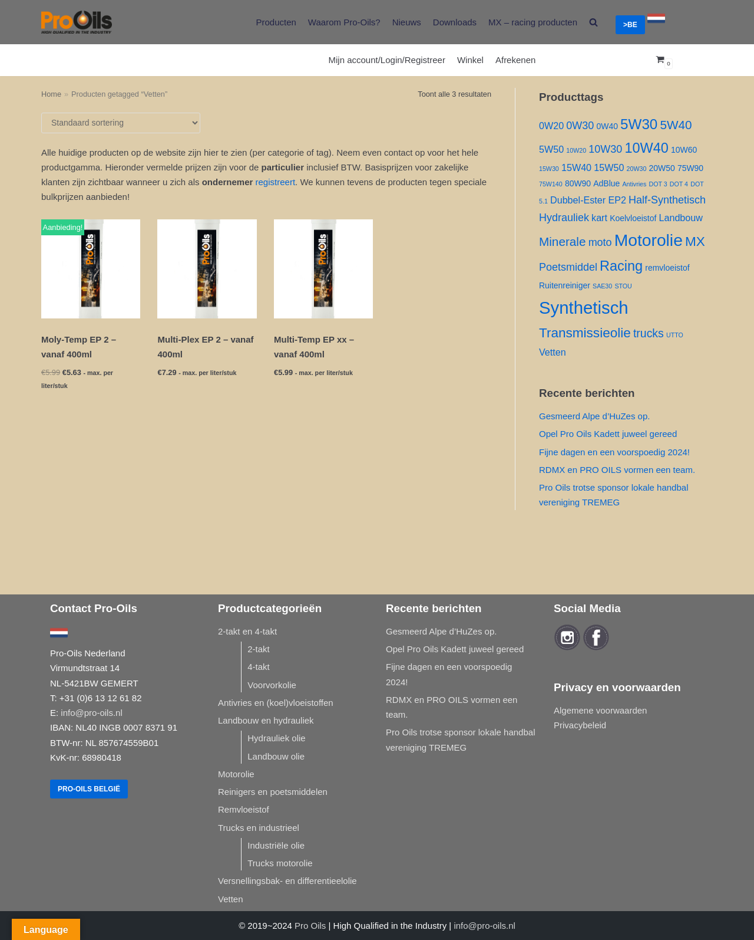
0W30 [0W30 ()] (580, 126)
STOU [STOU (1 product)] (622, 286)
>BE (630, 25)
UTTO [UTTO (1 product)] (674, 334)
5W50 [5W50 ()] (551, 149)
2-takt (258, 649)
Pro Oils (310, 926)
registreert (276, 182)
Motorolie (236, 774)
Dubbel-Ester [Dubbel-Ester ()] (578, 200)
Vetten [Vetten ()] (552, 352)
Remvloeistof (243, 809)
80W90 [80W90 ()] (578, 183)
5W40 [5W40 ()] (676, 125)
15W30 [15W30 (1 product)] (549, 168)
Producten (276, 22)
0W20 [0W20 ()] (551, 125)
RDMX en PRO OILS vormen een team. (617, 470)
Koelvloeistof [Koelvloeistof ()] (633, 218)
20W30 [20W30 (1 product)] (637, 168)
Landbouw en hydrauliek (266, 720)
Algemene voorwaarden (600, 710)
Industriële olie (276, 845)
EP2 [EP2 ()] (617, 200)
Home (51, 94)
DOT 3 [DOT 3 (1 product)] (658, 184)
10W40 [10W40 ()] (646, 148)
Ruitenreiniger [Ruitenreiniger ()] (564, 285)
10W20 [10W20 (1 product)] (576, 150)
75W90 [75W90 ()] (690, 168)
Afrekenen (515, 60)
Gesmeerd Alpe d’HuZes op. (594, 416)
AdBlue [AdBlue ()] (606, 183)
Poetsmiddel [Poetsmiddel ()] (568, 267)
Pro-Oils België (89, 789)
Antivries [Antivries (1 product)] (634, 184)
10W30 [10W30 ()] (605, 149)
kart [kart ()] (599, 217)
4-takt (258, 667)
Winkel (470, 60)
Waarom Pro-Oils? (344, 22)
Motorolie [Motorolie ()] (648, 240)
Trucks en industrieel (258, 828)
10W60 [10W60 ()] (684, 150)
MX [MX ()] (695, 241)
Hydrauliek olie (276, 738)
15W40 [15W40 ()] (576, 167)
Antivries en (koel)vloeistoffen (275, 703)
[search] (593, 22)
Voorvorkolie (271, 685)
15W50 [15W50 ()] (609, 167)
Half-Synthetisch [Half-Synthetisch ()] (667, 200)
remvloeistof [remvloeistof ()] (667, 267)
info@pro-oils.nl (91, 713)
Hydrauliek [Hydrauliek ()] (564, 218)
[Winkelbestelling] (120, 123)
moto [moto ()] (600, 242)
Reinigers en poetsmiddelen (273, 792)
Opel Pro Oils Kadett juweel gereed (608, 434)
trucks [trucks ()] (648, 333)
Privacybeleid (580, 725)
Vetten (230, 899)
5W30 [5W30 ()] (638, 124)
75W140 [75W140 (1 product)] (551, 184)
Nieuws (406, 22)
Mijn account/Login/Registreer (387, 60)
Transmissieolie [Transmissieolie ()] (585, 333)
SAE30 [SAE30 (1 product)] (602, 286)
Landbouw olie (276, 756)
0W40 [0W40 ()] (606, 126)
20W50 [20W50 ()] (662, 168)
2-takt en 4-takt (247, 631)
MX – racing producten (532, 22)
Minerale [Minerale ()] (562, 241)
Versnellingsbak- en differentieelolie (287, 881)
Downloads (455, 22)
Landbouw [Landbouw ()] (681, 217)
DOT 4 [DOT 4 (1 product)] (679, 184)
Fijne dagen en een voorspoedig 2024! (614, 452)
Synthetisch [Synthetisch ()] (584, 307)
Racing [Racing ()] (621, 266)
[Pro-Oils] (76, 22)
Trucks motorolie (279, 863)
